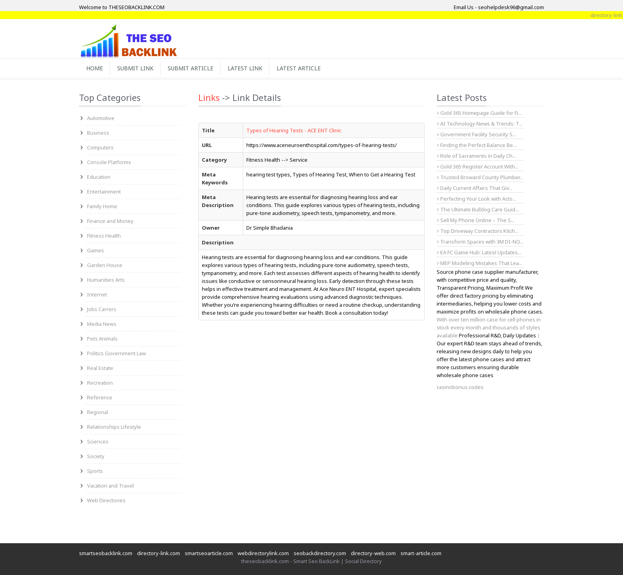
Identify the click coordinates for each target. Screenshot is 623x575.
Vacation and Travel (110, 485)
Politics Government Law (116, 353)
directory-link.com (158, 553)
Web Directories (106, 500)
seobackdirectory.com (320, 553)
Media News (101, 323)
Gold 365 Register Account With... (478, 166)
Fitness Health (104, 235)
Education (98, 176)
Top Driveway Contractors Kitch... (478, 230)
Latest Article (299, 68)
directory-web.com (373, 553)
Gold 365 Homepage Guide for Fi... (479, 112)
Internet (97, 294)
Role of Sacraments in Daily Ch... (476, 155)
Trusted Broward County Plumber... (480, 177)
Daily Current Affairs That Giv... (475, 188)
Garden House (104, 265)
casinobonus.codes (460, 387)
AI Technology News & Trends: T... (479, 123)
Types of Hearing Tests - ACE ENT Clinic (293, 130)
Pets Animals (102, 338)
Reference (99, 397)
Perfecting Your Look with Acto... (476, 198)
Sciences (97, 441)
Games (95, 250)
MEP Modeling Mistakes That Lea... (479, 263)
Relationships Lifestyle (114, 426)
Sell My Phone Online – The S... (476, 220)
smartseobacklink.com (105, 553)
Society (95, 456)
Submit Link (135, 68)
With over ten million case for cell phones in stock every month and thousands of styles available (489, 327)
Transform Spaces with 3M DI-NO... (480, 241)
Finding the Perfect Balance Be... (477, 145)
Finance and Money (110, 221)
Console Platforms (109, 162)
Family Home (102, 206)
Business (98, 132)
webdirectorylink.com (263, 553)
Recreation (100, 382)
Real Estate (100, 368)
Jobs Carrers (101, 309)
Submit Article (190, 68)
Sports (95, 470)
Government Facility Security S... (476, 134)
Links (209, 97)
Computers (100, 147)
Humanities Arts (106, 279)
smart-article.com (420, 553)
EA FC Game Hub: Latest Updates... (479, 252)
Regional (97, 412)
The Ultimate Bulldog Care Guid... (478, 209)
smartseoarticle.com (209, 553)
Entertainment (104, 191)
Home (94, 68)
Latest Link (245, 68)
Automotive (100, 118)
